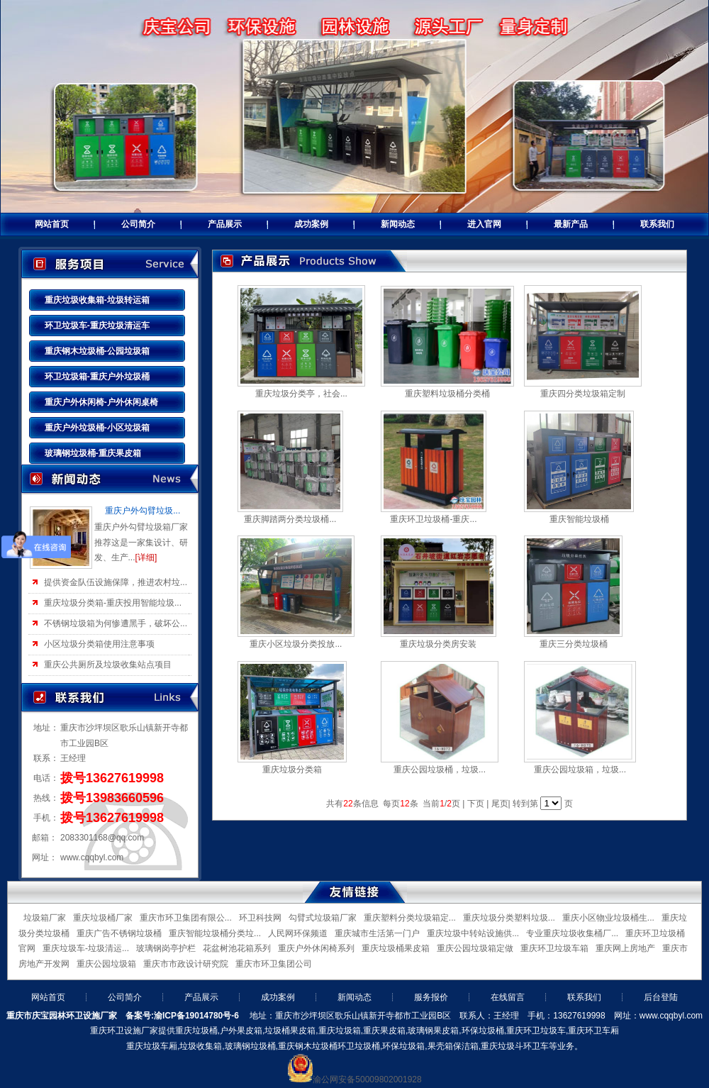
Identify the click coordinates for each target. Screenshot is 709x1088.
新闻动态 (398, 224)
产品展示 (225, 224)
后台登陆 (661, 997)
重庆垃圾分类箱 (292, 770)
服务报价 (431, 997)
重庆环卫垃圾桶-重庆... (433, 519)
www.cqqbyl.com (91, 857)
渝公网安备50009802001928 (367, 1079)
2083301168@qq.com (102, 838)
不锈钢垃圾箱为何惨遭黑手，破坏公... (115, 623)
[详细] (146, 557)
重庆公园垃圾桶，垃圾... (439, 770)
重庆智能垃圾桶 (579, 519)
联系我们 (657, 224)
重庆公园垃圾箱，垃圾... (580, 770)
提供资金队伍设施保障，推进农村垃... (115, 582)
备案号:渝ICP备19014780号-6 (182, 1016)
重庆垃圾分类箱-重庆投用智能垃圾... (113, 603)
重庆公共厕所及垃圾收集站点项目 (108, 665)
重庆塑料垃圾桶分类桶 (447, 394)
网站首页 (52, 224)
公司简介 (138, 224)
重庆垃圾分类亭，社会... (301, 394)
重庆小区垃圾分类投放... (296, 644)
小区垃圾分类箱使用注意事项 (99, 644)
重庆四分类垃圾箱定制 (582, 394)
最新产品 (571, 224)
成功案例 (311, 224)
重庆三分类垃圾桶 (574, 644)
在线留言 (508, 997)
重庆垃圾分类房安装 (438, 644)
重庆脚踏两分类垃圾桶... (290, 519)
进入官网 (484, 224)
